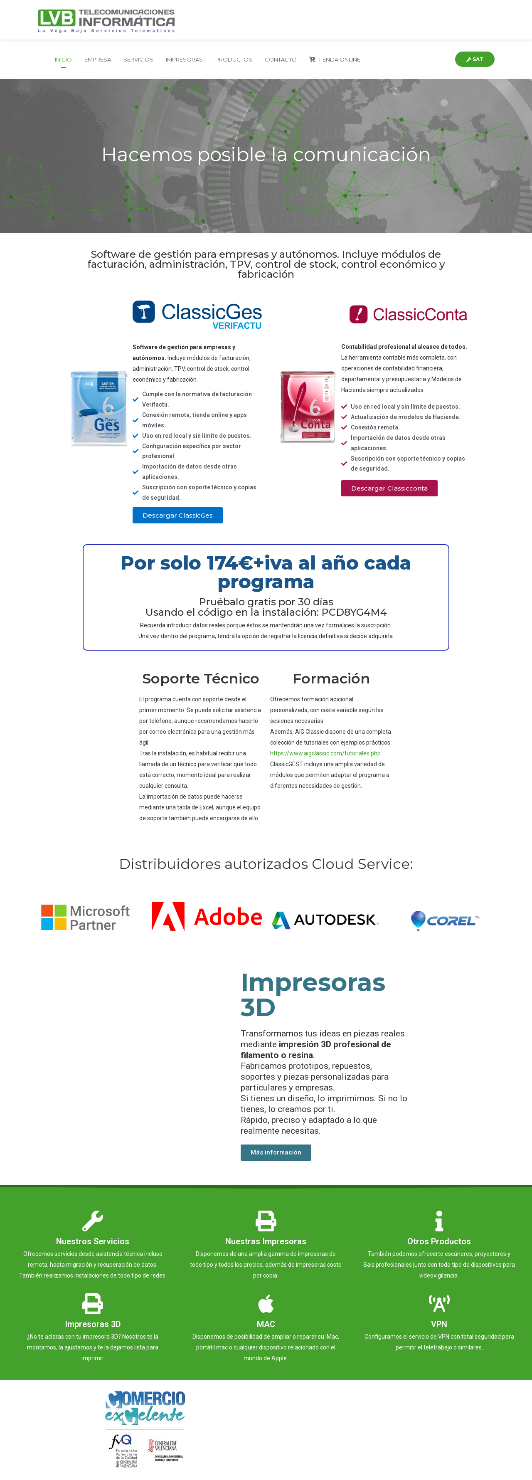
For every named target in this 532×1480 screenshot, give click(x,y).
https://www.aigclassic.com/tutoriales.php (325, 753)
